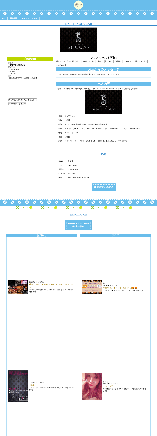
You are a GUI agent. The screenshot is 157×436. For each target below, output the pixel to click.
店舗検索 (13, 18)
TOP (4, 18)
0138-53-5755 (14, 69)
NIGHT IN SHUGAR (29, 18)
